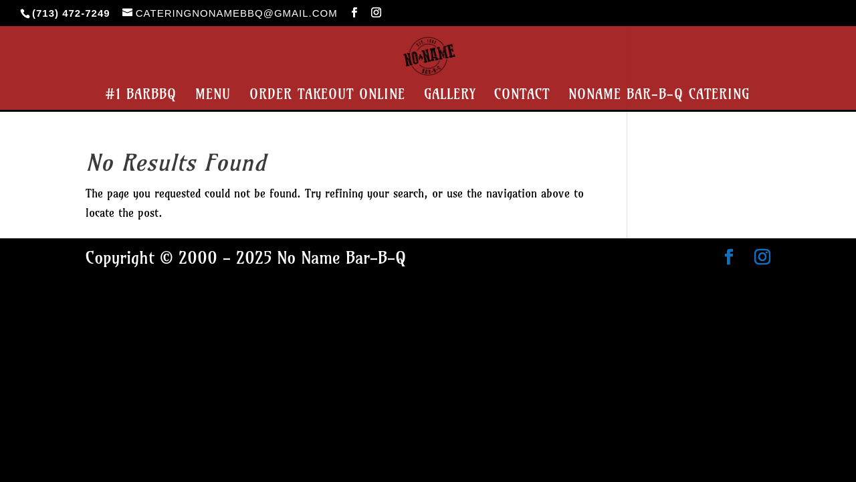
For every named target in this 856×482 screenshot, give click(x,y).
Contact (522, 96)
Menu (213, 96)
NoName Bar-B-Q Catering (659, 96)
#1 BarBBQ (141, 96)
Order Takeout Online (327, 96)
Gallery (449, 96)
